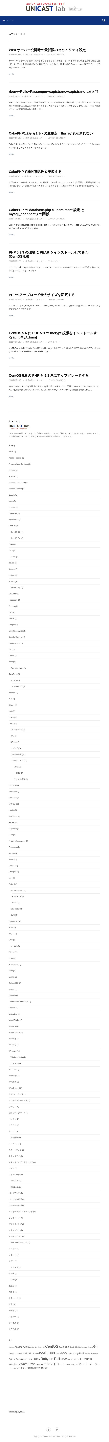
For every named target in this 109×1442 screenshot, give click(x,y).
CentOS (12, 526)
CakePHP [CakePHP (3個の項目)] (41, 1347)
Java (11, 662)
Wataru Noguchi (34, 55)
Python (12, 853)
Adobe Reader (15, 458)
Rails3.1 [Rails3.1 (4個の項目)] (25, 1359)
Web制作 (12, 1039)
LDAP (11, 717)
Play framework (17, 668)
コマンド (14, 748)
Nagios (12, 810)
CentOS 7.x (15, 538)
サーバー (12, 1131)
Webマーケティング (19, 1242)
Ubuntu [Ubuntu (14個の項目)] (87, 1358)
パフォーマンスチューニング (21, 1212)
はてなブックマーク (17, 1113)
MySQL (12, 804)
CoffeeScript (17, 686)
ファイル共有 (19, 779)
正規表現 (12, 1317)
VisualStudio (14, 1020)
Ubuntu (12, 995)
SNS (11, 940)
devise (11, 563)
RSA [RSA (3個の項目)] (30, 1359)
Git (10, 612)
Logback (12, 785)
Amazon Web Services (18, 464)
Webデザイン (14, 1032)
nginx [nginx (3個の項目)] (70, 1354)
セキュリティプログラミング (21, 1162)
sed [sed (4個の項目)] (69, 1359)
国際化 (11, 1292)
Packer (12, 822)
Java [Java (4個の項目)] (37, 1354)
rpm (10, 878)
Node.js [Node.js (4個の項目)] (76, 1354)
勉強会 (11, 1286)
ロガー (11, 1261)
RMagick (12, 872)
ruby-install (15, 909)
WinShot (12, 1082)
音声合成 (12, 1329)
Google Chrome (15, 637)
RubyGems (13, 921)
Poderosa (13, 847)
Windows (12, 1051)
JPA (10, 699)
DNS (16, 767)
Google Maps (14, 643)
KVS (10, 711)
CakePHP (13, 513)
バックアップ (14, 1193)
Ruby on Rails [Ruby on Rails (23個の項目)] (51, 1359)
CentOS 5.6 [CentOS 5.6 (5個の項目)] (64, 1347)
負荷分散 (14, 1137)
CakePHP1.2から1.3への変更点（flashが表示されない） (52, 133)
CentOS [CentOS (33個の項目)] (51, 1346)
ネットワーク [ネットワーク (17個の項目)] (88, 1364)
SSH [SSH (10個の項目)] (79, 1359)
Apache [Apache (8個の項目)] (18, 1347)
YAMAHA (14, 1181)
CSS (11, 550)
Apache (12, 476)
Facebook (13, 600)
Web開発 (12, 1045)
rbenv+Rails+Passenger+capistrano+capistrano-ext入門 (53, 91)
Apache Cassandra (17, 483)
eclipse (12, 575)
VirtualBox (13, 1014)
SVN (11, 971)
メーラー (12, 1249)
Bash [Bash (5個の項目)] (29, 1347)
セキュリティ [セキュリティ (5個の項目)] (72, 1364)
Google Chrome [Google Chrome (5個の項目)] (15, 1354)
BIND (18, 773)
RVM (13, 915)
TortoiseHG (13, 983)
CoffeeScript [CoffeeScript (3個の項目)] (83, 1347)
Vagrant (12, 1008)
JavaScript (13, 674)
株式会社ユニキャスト (33, 96)
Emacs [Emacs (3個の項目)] (90, 1347)
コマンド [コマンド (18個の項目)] (49, 1364)
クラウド (12, 1125)
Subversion (13, 964)
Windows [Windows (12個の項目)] (14, 1364)
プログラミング (15, 1224)
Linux (11, 723)
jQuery (11, 705)
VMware (12, 1026)
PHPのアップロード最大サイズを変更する (42, 295)
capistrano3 (13, 520)
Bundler (12, 507)
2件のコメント (54, 261)
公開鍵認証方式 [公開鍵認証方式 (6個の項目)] (33, 1368)
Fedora (12, 606)
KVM (13, 1280)
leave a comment (55, 55)
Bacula (11, 495)
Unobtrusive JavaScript (18, 1002)
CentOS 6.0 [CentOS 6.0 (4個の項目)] (74, 1347)
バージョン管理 (15, 1199)
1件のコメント (54, 342)
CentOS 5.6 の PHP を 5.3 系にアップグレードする (48, 375)
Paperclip (13, 829)
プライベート (14, 1218)
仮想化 (11, 1273)
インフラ (12, 1119)
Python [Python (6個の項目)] (12, 1359)
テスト (11, 1168)
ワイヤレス (13, 1267)
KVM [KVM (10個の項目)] (42, 1353)
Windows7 (13, 1069)
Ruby (11, 884)
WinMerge (13, 1076)
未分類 (11, 1310)
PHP (11, 835)
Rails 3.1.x (16, 896)
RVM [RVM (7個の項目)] (64, 1359)
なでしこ (12, 1107)
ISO (10, 649)
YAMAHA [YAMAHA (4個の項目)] (39, 1364)
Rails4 (14, 903)
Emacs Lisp (15, 587)
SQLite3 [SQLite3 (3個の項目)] (73, 1359)
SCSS (13, 557)
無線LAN (14, 1187)
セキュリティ (14, 1156)
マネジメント (14, 1230)
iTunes (11, 656)
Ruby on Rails (16, 890)
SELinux (14, 742)
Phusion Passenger (17, 841)
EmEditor (12, 594)
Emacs (11, 581)
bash (11, 501)
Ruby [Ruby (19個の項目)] (36, 1359)
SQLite (11, 952)
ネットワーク (17, 760)
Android (12, 470)
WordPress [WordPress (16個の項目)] (27, 1364)
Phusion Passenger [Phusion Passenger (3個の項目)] (91, 1354)
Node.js (14, 680)
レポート (12, 1255)
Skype (11, 933)
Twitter (11, 989)
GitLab (11, 618)
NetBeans (13, 816)
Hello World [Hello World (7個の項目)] (28, 1353)
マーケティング (15, 1236)
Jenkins (12, 693)
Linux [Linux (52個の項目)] (50, 1352)
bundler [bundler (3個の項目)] (34, 1347)
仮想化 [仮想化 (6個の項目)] (22, 1368)
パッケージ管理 (15, 1205)
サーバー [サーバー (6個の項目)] (61, 1364)
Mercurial (12, 798)
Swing (11, 977)
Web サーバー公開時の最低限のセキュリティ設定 (47, 50)
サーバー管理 (16, 754)
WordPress (13, 1088)
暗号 (10, 1304)
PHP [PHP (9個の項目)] (81, 1353)
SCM (11, 927)
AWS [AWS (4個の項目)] (25, 1347)
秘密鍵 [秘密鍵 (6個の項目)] (44, 1368)
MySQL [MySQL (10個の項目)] (64, 1353)
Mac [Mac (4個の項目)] (57, 1354)
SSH (11, 958)
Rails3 (11, 866)
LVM (12, 736)
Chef (11, 544)
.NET (11, 452)
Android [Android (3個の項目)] (11, 1347)
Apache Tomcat (15, 489)
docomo (12, 569)
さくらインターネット (18, 1100)
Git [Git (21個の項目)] (95, 1346)
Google (12, 625)
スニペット (13, 1144)
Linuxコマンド (16, 730)
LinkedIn (14, 946)
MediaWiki (13, 791)
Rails (11, 859)
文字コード (13, 1298)
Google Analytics (16, 631)
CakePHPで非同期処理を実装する (35, 172)
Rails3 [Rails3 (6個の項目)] (19, 1359)
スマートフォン (15, 1150)
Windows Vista (17, 1057)
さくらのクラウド (16, 1094)
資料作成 (12, 1323)
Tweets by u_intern (17, 1411)
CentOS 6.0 (15, 532)
